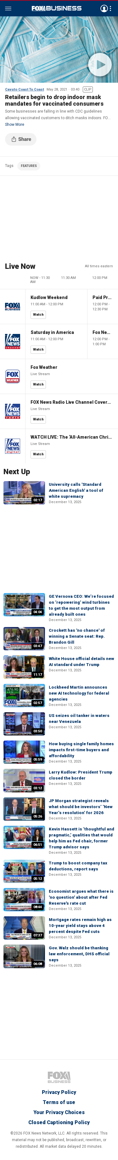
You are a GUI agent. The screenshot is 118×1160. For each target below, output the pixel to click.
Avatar (104, 8)
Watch (38, 315)
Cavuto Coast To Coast (24, 89)
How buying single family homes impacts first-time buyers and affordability (81, 749)
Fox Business (56, 8)
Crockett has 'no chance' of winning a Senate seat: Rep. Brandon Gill (77, 636)
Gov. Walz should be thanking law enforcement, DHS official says (79, 954)
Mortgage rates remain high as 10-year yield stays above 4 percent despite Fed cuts (80, 925)
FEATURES (29, 166)
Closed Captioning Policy (59, 1122)
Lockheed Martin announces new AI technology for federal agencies (79, 693)
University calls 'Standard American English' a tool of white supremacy (76, 490)
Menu (8, 8)
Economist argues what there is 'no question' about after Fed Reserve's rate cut (81, 897)
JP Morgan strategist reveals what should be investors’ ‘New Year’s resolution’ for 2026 (81, 806)
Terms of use (59, 1102)
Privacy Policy (59, 1092)
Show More (14, 124)
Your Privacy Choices (59, 1112)
